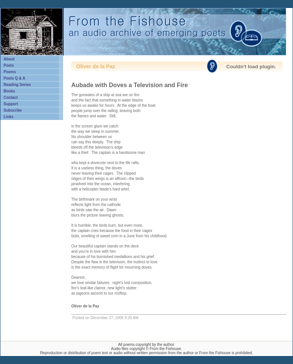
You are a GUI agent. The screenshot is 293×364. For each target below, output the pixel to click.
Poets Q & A (14, 78)
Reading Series (17, 85)
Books (9, 91)
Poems (10, 72)
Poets (9, 65)
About (9, 59)
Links (9, 117)
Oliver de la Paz (95, 66)
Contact (11, 97)
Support (11, 104)
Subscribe (13, 110)
